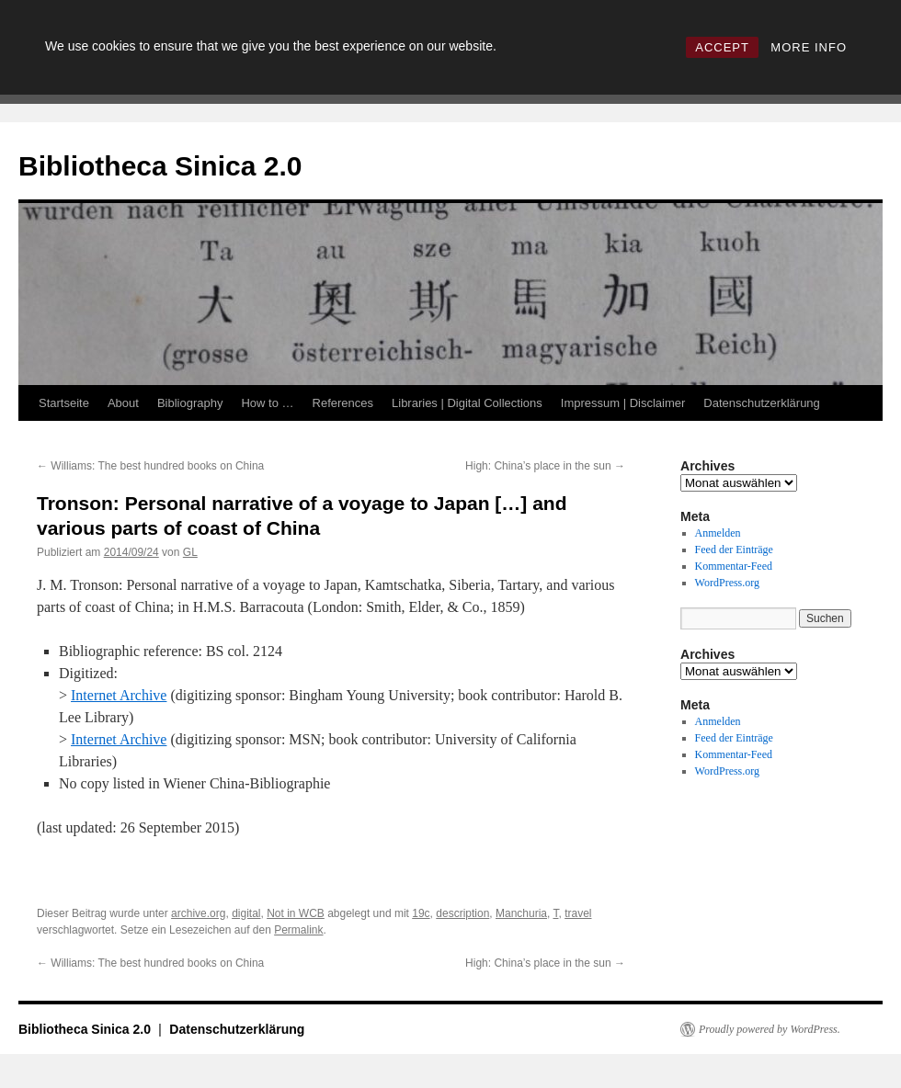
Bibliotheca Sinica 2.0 (160, 166)
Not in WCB (296, 913)
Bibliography (190, 403)
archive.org (198, 913)
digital (246, 913)
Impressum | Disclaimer (623, 403)
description (462, 913)
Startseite (64, 403)
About (123, 403)
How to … (267, 403)
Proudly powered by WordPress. (769, 1029)
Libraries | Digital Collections (467, 403)
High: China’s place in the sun (545, 465)
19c (420, 913)
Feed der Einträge (734, 549)
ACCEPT (722, 47)
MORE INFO (808, 47)
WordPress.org (727, 582)
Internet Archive (118, 695)
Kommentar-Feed (733, 566)
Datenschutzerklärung (761, 403)
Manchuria (521, 913)
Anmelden (718, 533)
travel (578, 913)
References (343, 403)
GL (190, 552)
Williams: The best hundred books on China (150, 465)
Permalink (298, 930)
